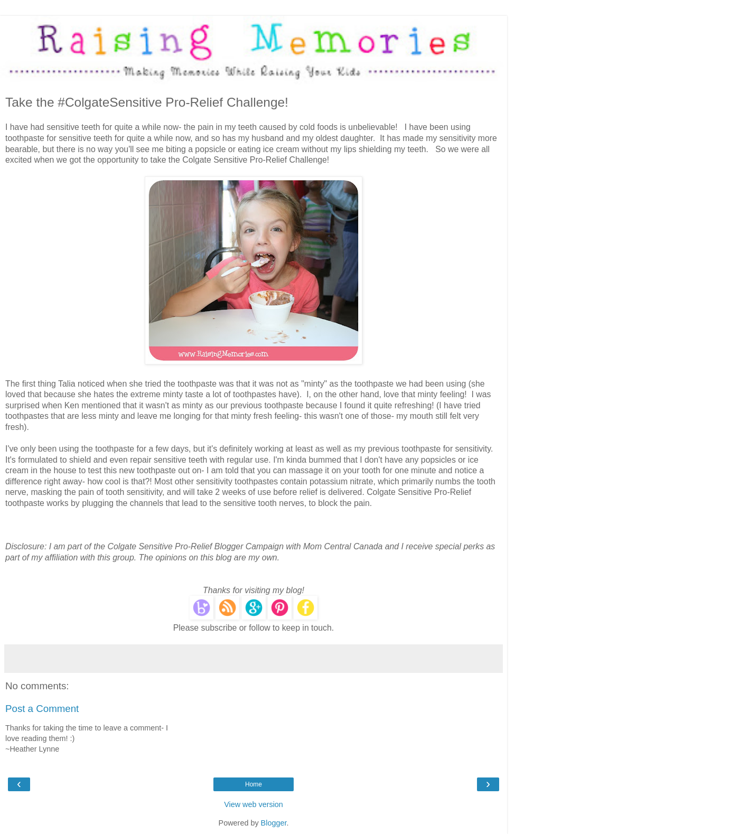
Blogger (274, 823)
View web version (253, 804)
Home (253, 784)
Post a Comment (42, 708)
